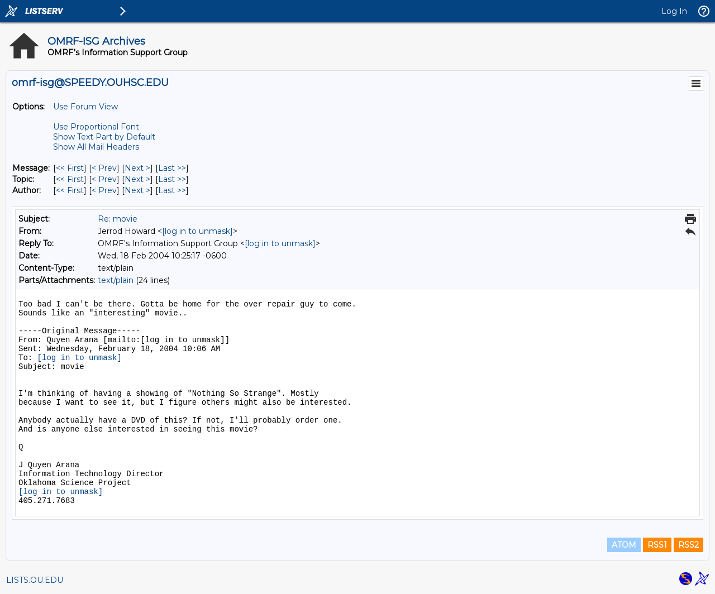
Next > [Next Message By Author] (137, 190)
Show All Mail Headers (96, 147)
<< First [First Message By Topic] (70, 179)
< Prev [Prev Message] (104, 168)
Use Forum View (85, 107)
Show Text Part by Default (104, 137)
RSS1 (657, 545)
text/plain (116, 280)
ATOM (624, 545)
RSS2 (688, 545)
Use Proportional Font (96, 127)
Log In (674, 11)
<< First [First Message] (70, 168)
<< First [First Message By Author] (70, 190)
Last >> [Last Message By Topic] (172, 179)
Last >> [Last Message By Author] (172, 190)
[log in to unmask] (197, 231)
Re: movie (117, 219)
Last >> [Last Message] (172, 168)
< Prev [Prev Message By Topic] (104, 179)
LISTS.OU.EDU (34, 580)
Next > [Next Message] (137, 168)
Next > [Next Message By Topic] (137, 179)
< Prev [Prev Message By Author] (104, 190)
